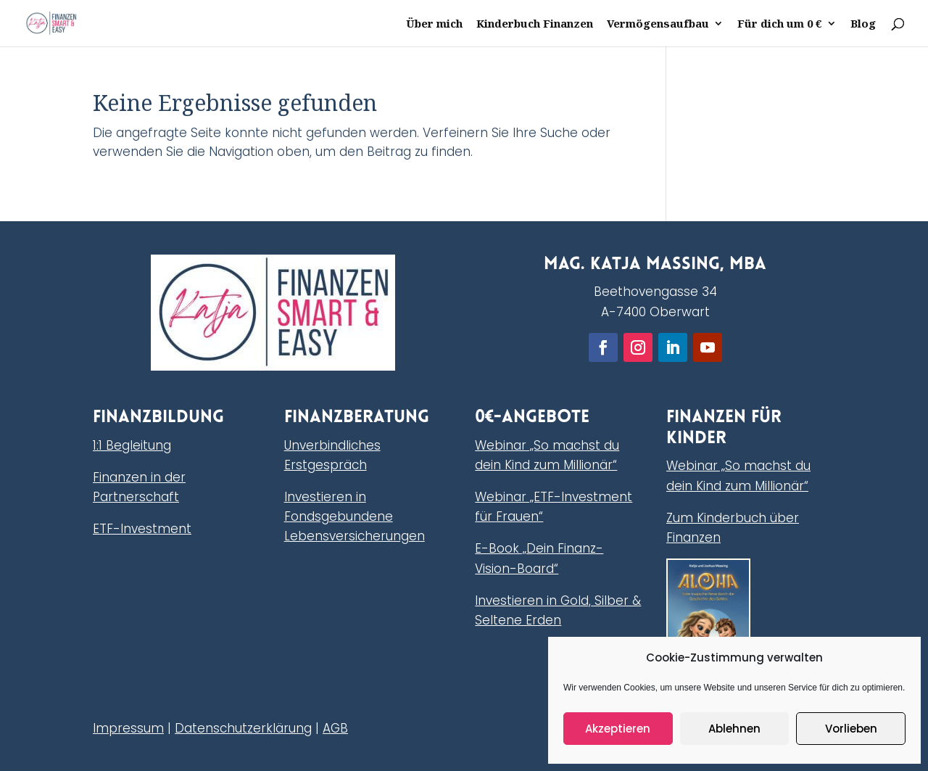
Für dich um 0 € (779, 24)
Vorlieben (851, 728)
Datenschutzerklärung (243, 728)
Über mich (434, 24)
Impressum (128, 728)
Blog (863, 24)
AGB (335, 728)
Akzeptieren (617, 728)
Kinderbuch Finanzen (534, 24)
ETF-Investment (142, 528)
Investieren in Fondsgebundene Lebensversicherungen (354, 516)
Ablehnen (734, 728)
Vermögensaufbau (658, 24)
